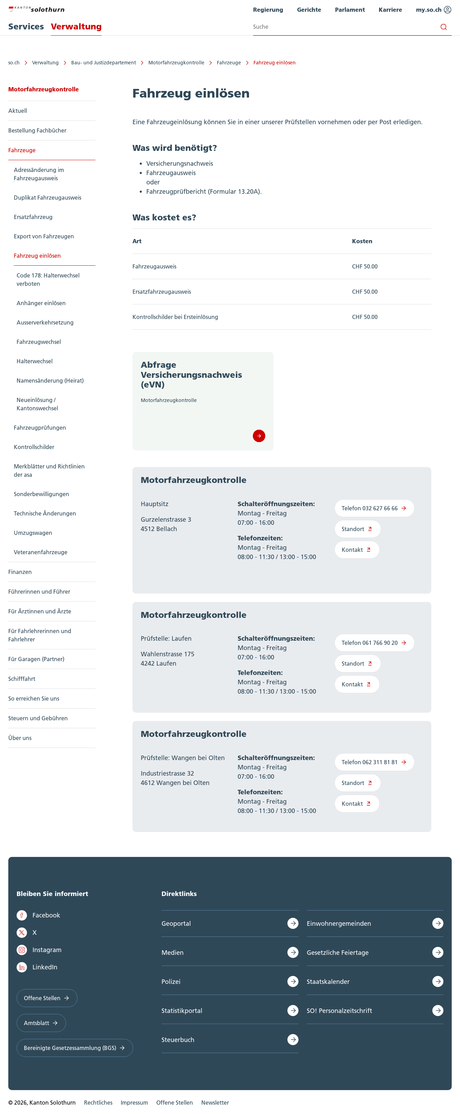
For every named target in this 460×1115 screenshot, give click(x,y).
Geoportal (176, 923)
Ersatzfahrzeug (33, 216)
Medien (173, 953)
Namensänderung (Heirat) (50, 380)
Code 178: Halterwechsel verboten (48, 279)
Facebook (38, 915)
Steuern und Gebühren (38, 718)
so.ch (14, 63)
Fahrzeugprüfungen (40, 427)
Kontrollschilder (34, 447)
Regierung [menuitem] (268, 9)
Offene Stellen (47, 998)
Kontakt (357, 550)
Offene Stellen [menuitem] (174, 1102)
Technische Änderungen (45, 513)
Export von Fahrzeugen (44, 236)
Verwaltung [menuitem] (76, 26)
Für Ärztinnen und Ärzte (39, 611)
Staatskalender (328, 982)
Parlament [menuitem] (350, 9)
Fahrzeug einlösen (275, 63)
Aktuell (17, 110)
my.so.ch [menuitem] (434, 10)
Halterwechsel (35, 361)
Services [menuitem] (26, 26)
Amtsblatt (41, 1023)
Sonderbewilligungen (41, 494)
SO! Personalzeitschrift (339, 1011)
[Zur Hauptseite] (36, 8)
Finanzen (20, 571)
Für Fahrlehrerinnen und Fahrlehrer (39, 635)
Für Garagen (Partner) (36, 659)
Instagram (39, 950)
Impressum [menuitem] (134, 1102)
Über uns (19, 737)
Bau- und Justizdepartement (103, 63)
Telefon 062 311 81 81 (374, 762)
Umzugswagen (33, 532)
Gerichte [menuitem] (309, 9)
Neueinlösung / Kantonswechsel (37, 404)
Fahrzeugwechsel (39, 341)
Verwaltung (45, 63)
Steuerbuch (178, 1040)
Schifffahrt (21, 678)
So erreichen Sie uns (33, 698)
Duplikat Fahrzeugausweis (47, 197)
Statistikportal (182, 1011)
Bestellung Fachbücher (37, 130)
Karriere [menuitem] (390, 9)
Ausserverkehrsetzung (45, 322)
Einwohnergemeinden (339, 923)
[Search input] (352, 27)
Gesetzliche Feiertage (338, 953)
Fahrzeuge (229, 63)
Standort (358, 529)
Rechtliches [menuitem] (98, 1102)
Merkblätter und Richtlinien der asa (49, 470)
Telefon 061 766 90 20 (374, 643)
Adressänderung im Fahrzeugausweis (39, 174)
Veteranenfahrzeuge (40, 552)
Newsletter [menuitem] (215, 1102)
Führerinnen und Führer (39, 591)
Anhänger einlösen (41, 303)
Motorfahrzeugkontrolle (176, 63)
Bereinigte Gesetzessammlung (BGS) (75, 1048)
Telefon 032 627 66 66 (374, 508)
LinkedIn (37, 967)
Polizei (171, 982)
